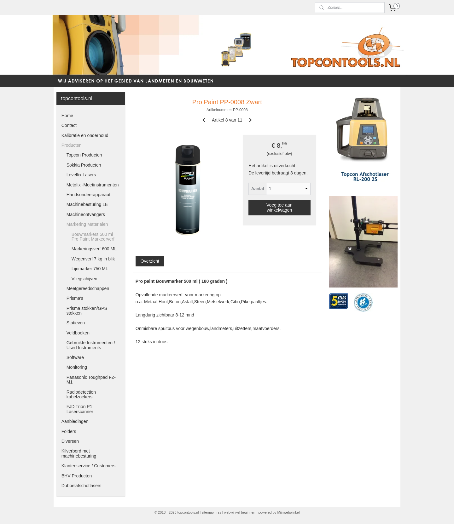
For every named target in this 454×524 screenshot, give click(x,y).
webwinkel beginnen (239, 512)
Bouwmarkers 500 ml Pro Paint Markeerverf (93, 237)
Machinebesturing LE (87, 204)
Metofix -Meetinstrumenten (93, 184)
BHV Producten (76, 475)
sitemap (207, 512)
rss (219, 512)
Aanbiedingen (75, 421)
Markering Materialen (87, 224)
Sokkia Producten (84, 165)
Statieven (76, 322)
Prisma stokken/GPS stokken (87, 311)
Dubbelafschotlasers (81, 485)
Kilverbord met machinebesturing (78, 453)
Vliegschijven (84, 278)
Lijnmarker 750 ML (90, 268)
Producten (71, 145)
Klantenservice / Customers (88, 465)
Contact (69, 125)
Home (67, 115)
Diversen (70, 441)
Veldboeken (78, 332)
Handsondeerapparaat (88, 194)
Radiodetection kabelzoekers (81, 394)
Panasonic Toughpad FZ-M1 (91, 379)
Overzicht (149, 261)
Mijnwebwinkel (288, 512)
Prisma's (75, 298)
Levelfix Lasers (81, 174)
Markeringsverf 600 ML (94, 248)
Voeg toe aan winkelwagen (279, 207)
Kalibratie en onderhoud (84, 135)
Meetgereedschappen (88, 288)
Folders (68, 431)
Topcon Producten (84, 154)
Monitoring (77, 367)
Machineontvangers (86, 214)
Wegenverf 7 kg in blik (93, 258)
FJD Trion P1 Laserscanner (80, 409)
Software (75, 357)
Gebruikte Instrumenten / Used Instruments (91, 345)
